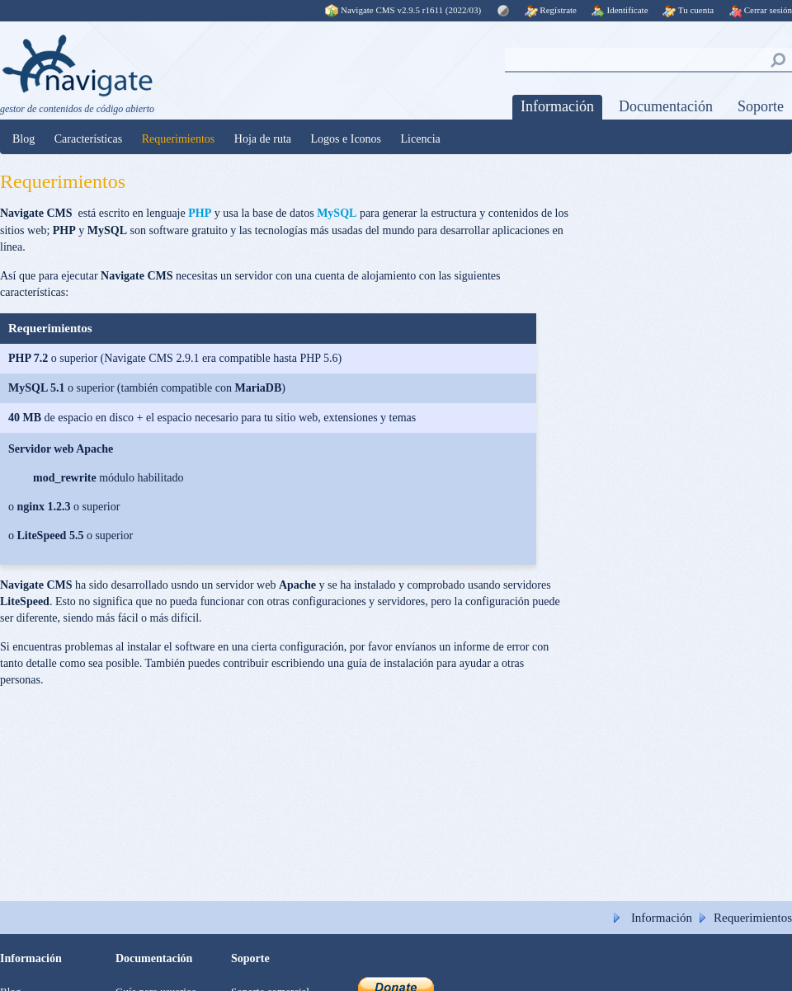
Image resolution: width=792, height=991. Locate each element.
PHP (199, 213)
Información (557, 106)
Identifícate (620, 10)
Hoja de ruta (262, 139)
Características (88, 139)
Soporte (761, 106)
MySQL (336, 213)
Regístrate (551, 10)
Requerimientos (178, 139)
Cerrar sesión (760, 10)
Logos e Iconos (346, 139)
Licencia (421, 139)
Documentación (666, 106)
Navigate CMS (404, 10)
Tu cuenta (688, 10)
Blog (23, 139)
